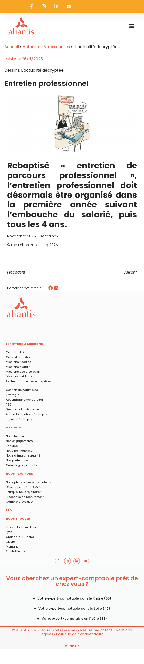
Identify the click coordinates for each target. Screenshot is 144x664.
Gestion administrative (22, 409)
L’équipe (12, 446)
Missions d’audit (18, 367)
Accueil (11, 47)
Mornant (12, 546)
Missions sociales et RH (23, 372)
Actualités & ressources (46, 47)
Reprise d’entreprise (20, 419)
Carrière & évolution (20, 502)
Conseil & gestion (18, 357)
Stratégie (12, 395)
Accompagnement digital (24, 400)
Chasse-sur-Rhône (20, 537)
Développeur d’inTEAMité (23, 487)
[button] (132, 26)
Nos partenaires (17, 460)
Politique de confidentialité (80, 634)
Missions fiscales (18, 362)
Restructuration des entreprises (28, 381)
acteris (106, 630)
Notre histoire (15, 436)
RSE (8, 404)
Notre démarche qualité (23, 455)
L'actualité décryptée (42, 70)
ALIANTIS (72, 646)
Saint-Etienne (15, 551)
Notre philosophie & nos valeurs (28, 482)
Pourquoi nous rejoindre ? (24, 492)
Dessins (11, 70)
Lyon (9, 532)
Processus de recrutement (25, 497)
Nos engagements (19, 441)
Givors (10, 542)
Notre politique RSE (19, 451)
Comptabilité (15, 352)
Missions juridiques (20, 376)
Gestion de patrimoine (22, 390)
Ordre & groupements (21, 465)
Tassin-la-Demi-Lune (21, 527)
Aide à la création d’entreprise (27, 414)
